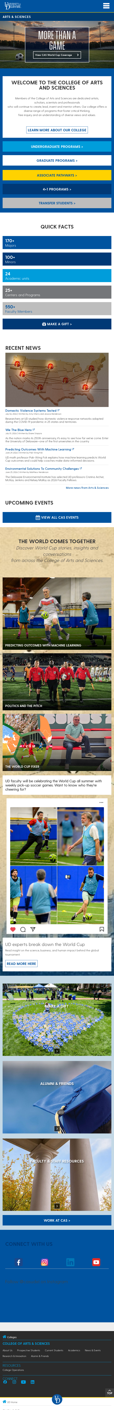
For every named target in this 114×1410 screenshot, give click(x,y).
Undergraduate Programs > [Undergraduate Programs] (57, 146)
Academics (74, 1350)
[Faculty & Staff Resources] (57, 1175)
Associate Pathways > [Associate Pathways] (57, 175)
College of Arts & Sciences (26, 1343)
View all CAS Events (57, 517)
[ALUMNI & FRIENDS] (57, 1097)
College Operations (13, 1369)
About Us (7, 1350)
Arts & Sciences (17, 16)
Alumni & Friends (40, 1356)
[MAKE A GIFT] (57, 1020)
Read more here (21, 963)
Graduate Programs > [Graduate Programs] (57, 160)
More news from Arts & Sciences (87, 487)
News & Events (93, 1350)
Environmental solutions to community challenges (42, 468)
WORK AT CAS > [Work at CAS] (57, 1220)
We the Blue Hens (18, 430)
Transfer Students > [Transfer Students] (57, 203)
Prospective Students (28, 1350)
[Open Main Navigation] (106, 6)
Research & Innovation (14, 1356)
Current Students (54, 1350)
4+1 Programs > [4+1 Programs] (57, 189)
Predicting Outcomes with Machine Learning (38, 449)
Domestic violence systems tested (30, 410)
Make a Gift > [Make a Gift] (57, 324)
